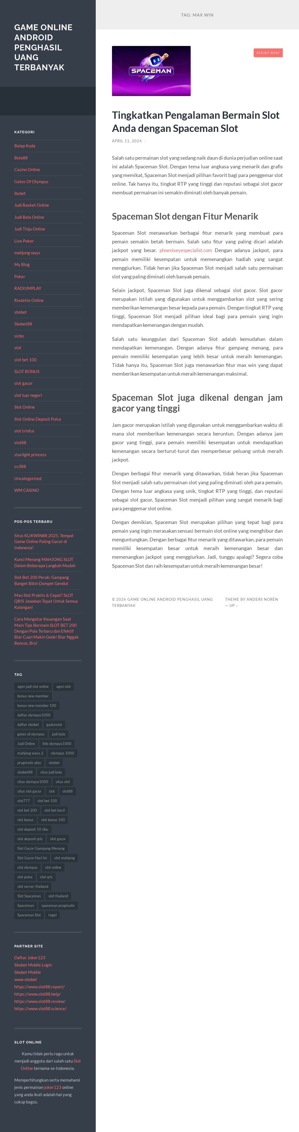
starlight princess (30, 454)
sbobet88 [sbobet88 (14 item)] (25, 772)
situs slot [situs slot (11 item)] (63, 781)
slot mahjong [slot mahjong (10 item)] (64, 858)
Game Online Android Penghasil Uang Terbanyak (44, 47)
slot (17, 347)
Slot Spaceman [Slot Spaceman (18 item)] (29, 896)
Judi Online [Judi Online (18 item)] (26, 743)
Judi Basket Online (31, 205)
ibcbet (20, 193)
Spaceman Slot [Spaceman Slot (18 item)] (29, 915)
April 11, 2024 (127, 141)
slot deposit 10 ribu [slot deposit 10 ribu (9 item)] (32, 829)
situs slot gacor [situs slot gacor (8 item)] (29, 791)
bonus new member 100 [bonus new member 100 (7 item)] (36, 705)
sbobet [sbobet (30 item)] (54, 762)
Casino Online (27, 169)
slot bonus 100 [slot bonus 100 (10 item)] (53, 819)
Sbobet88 (23, 323)
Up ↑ (234, 605)
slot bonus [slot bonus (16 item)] (25, 819)
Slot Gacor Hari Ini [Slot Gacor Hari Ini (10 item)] (32, 858)
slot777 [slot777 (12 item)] (23, 800)
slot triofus (24, 430)
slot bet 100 (25, 359)
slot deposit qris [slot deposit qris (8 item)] (30, 839)
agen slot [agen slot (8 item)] (63, 686)
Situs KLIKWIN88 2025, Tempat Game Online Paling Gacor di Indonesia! (44, 541)
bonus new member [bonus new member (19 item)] (33, 696)
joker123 (52, 1086)
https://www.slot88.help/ (37, 993)
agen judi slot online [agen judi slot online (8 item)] (33, 686)
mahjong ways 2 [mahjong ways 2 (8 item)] (30, 753)
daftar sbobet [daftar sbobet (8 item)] (28, 724)
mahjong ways (27, 252)
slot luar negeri (28, 395)
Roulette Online (29, 299)
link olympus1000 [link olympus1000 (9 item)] (57, 743)
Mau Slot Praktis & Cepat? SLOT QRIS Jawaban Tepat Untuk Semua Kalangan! (46, 601)
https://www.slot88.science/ (40, 1008)
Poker (19, 276)
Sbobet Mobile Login (33, 964)
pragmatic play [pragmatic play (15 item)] (29, 762)
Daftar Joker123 (29, 957)
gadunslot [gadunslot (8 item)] (54, 724)
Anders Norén (262, 599)
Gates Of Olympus (31, 181)
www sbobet (25, 979)
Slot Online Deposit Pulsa (37, 418)
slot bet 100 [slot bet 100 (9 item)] (47, 800)
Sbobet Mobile (27, 972)
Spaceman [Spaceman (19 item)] (25, 905)
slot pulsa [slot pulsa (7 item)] (24, 877)
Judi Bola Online (29, 217)
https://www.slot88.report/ (39, 986)
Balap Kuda (24, 145)
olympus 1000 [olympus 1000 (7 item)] (62, 753)
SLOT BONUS (26, 371)
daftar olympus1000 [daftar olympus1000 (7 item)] (33, 715)
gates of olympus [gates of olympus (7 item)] (31, 734)
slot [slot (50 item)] (52, 791)
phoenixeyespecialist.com (186, 250)
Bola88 (21, 157)
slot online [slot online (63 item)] (53, 867)
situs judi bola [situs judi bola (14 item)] (51, 772)
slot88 (20, 442)
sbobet (20, 312)
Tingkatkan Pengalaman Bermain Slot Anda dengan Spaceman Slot (192, 121)
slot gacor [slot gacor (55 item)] (58, 839)
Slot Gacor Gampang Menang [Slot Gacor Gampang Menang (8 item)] (41, 848)
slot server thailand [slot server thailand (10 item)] (32, 886)
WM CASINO (26, 490)
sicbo (19, 335)
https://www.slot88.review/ (40, 1001)
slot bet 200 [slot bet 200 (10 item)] (27, 810)
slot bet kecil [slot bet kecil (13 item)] (55, 810)
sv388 (20, 466)
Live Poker (24, 240)
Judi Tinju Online (29, 228)
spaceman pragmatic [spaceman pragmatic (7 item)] (58, 905)
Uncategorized (27, 478)
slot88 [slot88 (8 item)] (67, 791)
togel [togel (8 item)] (52, 915)
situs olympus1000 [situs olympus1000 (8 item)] (32, 781)
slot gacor (23, 383)
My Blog (22, 264)
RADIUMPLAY (27, 288)
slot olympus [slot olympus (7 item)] (27, 867)
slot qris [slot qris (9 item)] (46, 877)
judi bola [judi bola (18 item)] (58, 734)
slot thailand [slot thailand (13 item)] (58, 896)
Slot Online (24, 406)
